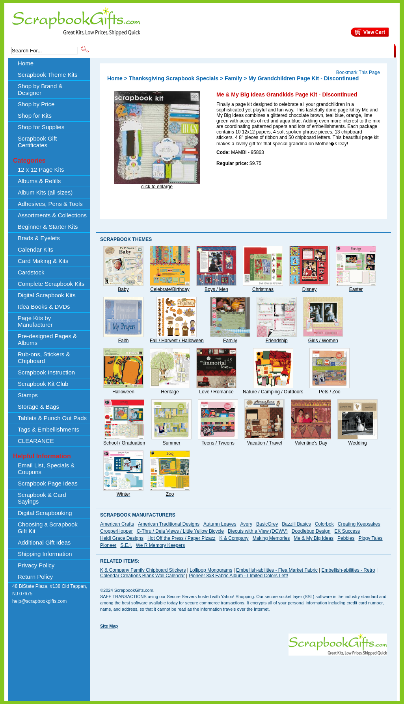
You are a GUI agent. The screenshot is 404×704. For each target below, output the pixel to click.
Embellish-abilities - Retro (348, 570)
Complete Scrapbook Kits (51, 283)
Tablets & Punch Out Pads (52, 418)
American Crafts (117, 524)
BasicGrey (267, 524)
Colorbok (324, 524)
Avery (246, 524)
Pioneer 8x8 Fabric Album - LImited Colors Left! (238, 575)
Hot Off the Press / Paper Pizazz (181, 538)
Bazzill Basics (296, 524)
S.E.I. (126, 545)
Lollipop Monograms (211, 570)
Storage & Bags (38, 406)
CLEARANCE (357, 50)
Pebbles (345, 538)
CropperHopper (116, 531)
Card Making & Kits (43, 261)
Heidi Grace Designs (121, 538)
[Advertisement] (243, 673)
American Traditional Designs (168, 524)
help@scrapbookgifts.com (39, 601)
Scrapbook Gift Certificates (37, 141)
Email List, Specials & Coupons (46, 468)
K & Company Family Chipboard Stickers (143, 570)
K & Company (234, 538)
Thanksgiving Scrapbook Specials (173, 78)
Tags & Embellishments (48, 429)
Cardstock (31, 272)
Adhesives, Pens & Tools (50, 203)
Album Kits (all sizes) (45, 192)
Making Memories (271, 538)
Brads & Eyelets (39, 238)
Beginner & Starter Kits (48, 226)
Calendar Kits (35, 249)
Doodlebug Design (311, 531)
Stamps (28, 395)
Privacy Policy (36, 565)
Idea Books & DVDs (44, 306)
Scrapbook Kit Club (43, 383)
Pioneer (108, 545)
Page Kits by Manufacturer (35, 321)
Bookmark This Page (358, 72)
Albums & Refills (39, 181)
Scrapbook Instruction (46, 372)
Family (233, 78)
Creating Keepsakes (359, 524)
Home (26, 63)
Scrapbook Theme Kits (119, 50)
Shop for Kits (35, 115)
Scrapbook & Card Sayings (42, 498)
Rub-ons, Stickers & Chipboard (44, 357)
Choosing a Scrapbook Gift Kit (48, 527)
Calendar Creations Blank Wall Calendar (142, 575)
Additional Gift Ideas (44, 542)
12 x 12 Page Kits (41, 169)
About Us (269, 50)
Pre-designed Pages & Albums (47, 339)
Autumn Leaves (219, 524)
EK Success (347, 531)
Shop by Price (235, 50)
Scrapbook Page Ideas (48, 483)
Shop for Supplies (41, 127)
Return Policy (35, 576)
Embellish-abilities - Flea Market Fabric (277, 570)
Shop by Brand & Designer (182, 50)
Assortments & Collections (52, 215)
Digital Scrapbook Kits (47, 295)
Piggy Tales (370, 538)
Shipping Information (311, 50)
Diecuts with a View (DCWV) (258, 531)
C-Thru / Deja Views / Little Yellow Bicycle (180, 531)
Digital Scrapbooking (45, 512)
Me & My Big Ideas (313, 538)
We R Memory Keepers (160, 545)
